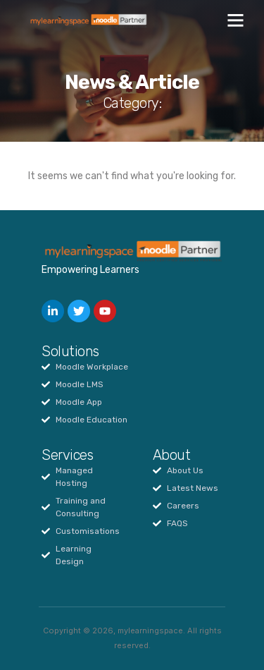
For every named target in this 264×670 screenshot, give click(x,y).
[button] (235, 20)
